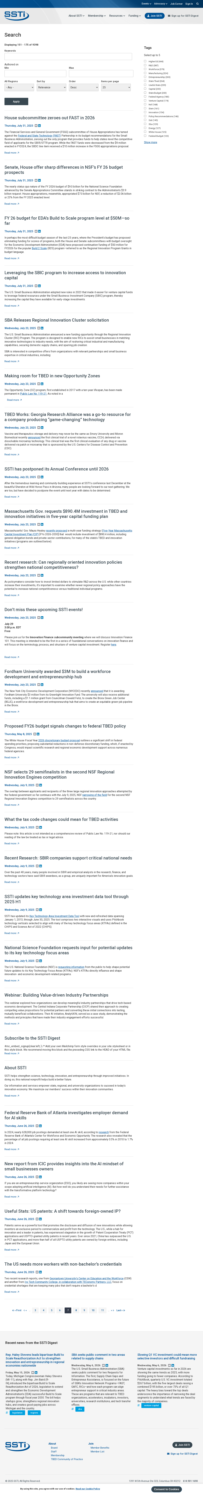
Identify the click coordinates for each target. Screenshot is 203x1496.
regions (34, 1412)
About (52, 1443)
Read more (11, 152)
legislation (17, 1412)
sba (80, 1409)
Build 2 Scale (39, 248)
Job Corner (176, 3)
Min (6, 67)
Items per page (110, 81)
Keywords (10, 50)
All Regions (11, 81)
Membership (97, 15)
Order (72, 81)
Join (91, 1443)
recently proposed (56, 530)
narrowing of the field (94, 795)
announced (34, 437)
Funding (135, 15)
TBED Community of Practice (67, 1459)
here (113, 644)
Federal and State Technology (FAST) (39, 135)
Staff (54, 1451)
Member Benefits (100, 1447)
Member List (97, 1451)
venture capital (151, 1405)
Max (71, 67)
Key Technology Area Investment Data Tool (54, 916)
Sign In (189, 3)
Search (197, 3)
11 (103, 1310)
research (104, 1132)
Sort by (41, 81)
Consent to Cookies (166, 1489)
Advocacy (161, 3)
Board (54, 1447)
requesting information (71, 967)
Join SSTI (156, 15)
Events (147, 3)
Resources (117, 15)
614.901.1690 (190, 1481)
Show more (150, 142)
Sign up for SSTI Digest (185, 15)
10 (94, 1310)
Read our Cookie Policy (88, 1489)
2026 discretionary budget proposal (59, 740)
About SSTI (77, 15)
